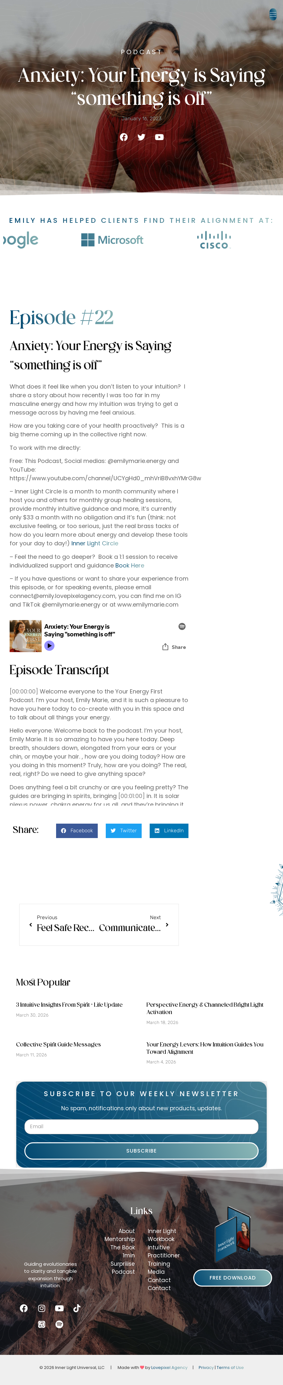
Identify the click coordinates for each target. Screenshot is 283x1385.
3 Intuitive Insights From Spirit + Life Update (69, 1005)
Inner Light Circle (94, 543)
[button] (273, 14)
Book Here (129, 565)
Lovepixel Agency (169, 1367)
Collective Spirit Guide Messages (58, 1045)
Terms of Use (230, 1367)
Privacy (206, 1367)
